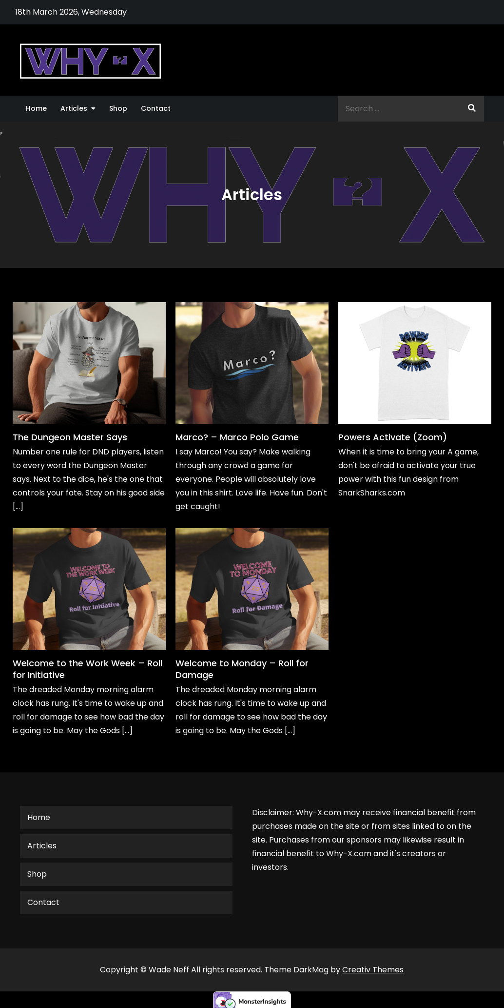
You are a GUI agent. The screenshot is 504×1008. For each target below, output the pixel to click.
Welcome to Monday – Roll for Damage (242, 668)
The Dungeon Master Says (70, 437)
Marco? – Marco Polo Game (237, 437)
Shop (118, 108)
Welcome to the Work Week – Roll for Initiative (87, 668)
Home (36, 108)
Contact (156, 108)
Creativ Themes (373, 969)
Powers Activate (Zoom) (392, 437)
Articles (73, 108)
